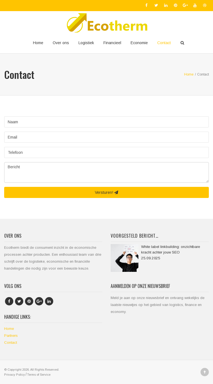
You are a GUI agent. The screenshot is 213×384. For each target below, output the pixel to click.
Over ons (61, 43)
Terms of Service (38, 374)
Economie (139, 43)
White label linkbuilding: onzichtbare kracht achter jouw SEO (170, 249)
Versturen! (106, 192)
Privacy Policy (14, 374)
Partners (11, 335)
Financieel (112, 43)
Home (38, 43)
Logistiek (86, 43)
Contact (164, 43)
